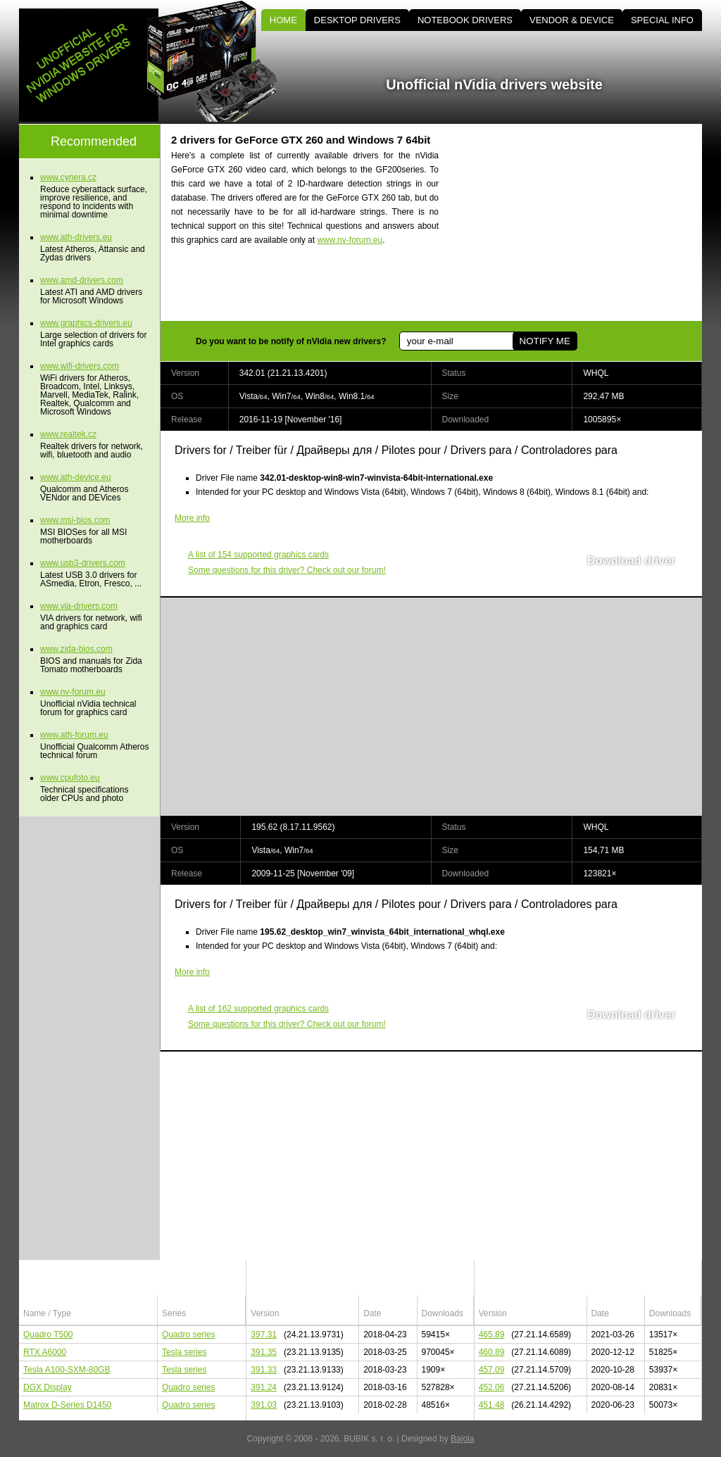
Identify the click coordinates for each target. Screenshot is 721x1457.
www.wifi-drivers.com (79, 366)
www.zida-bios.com (76, 649)
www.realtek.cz (68, 434)
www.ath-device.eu (75, 477)
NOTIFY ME (544, 341)
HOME (283, 20)
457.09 (492, 1370)
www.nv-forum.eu (349, 240)
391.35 (264, 1352)
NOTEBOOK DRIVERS (465, 20)
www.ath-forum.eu (74, 735)
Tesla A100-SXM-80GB (66, 1370)
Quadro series (188, 1334)
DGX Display (47, 1387)
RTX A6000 (44, 1352)
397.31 (264, 1334)
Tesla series (184, 1352)
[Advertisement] (582, 222)
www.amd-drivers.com (81, 280)
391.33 (264, 1370)
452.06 (492, 1387)
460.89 (492, 1352)
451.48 (492, 1405)
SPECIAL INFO (662, 20)
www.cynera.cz (68, 177)
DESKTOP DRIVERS (357, 20)
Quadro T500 (48, 1334)
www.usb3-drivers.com (82, 563)
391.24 (264, 1387)
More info (192, 518)
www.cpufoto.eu (70, 778)
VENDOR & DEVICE (571, 20)
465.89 (492, 1334)
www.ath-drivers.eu (76, 237)
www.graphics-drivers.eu (86, 323)
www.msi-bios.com (75, 520)
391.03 (264, 1405)
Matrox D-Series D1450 (67, 1405)
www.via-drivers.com (79, 606)
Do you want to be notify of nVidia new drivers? (291, 341)
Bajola (462, 1439)
